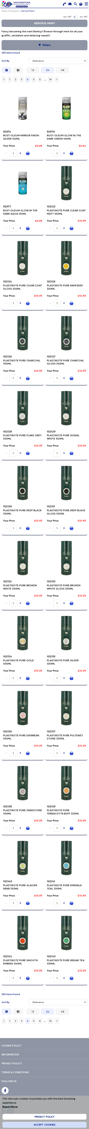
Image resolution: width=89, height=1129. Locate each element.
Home (4, 11)
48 (62, 70)
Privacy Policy (44, 1116)
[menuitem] (44, 1045)
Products (14, 11)
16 (50, 79)
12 (33, 70)
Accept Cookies (44, 1124)
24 (47, 70)
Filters (46, 45)
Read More (10, 1107)
